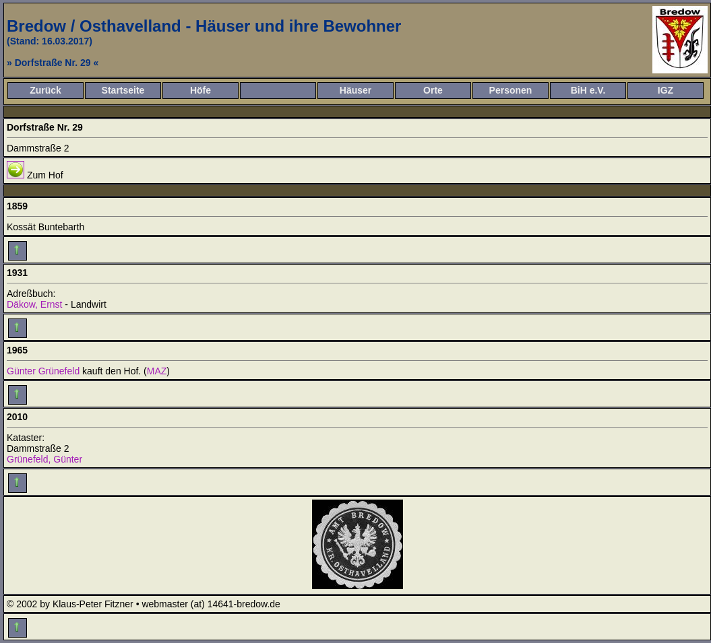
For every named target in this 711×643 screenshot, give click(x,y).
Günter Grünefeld (43, 371)
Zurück (45, 90)
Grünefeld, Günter (44, 459)
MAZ (157, 371)
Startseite (123, 90)
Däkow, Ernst (34, 304)
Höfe (200, 90)
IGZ (665, 90)
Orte (433, 90)
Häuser (355, 90)
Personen (510, 90)
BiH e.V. (588, 90)
